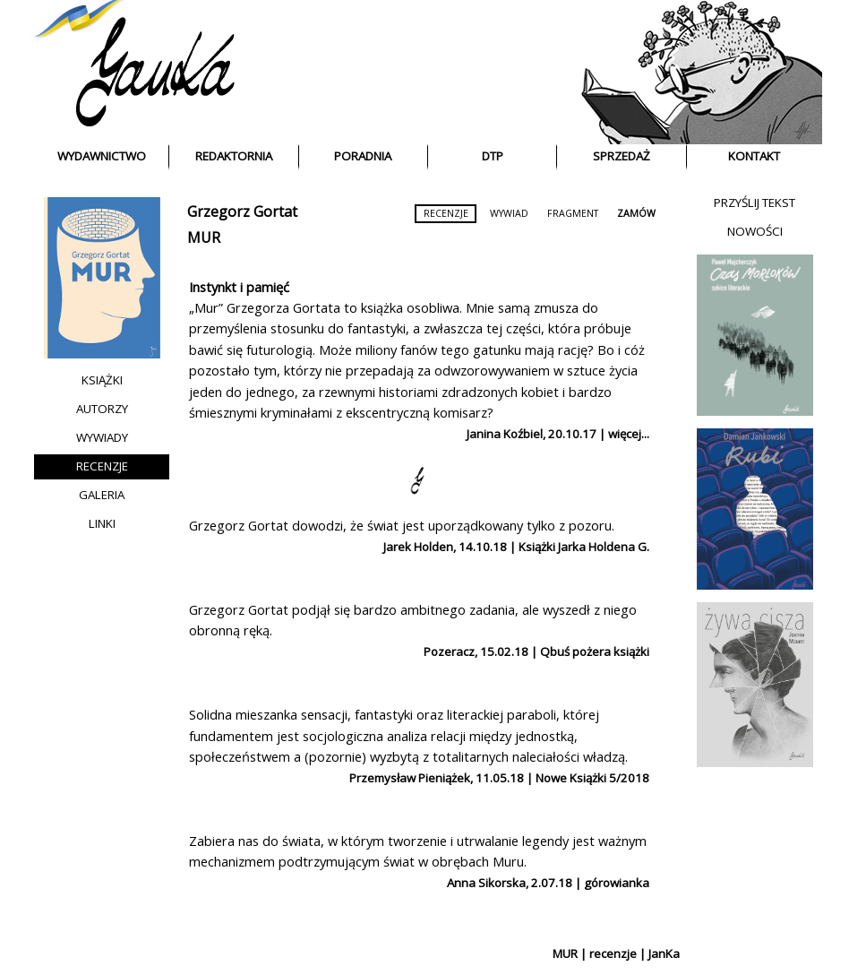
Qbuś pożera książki (594, 651)
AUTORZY (102, 409)
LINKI (102, 523)
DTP (492, 156)
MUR (203, 237)
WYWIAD (509, 213)
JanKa (664, 953)
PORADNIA (362, 156)
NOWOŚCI (755, 231)
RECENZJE (102, 466)
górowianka (616, 883)
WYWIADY (102, 437)
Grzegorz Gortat (242, 211)
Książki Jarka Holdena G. (584, 547)
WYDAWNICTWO (101, 156)
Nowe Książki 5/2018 (592, 778)
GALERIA (101, 495)
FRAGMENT (572, 213)
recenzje (613, 953)
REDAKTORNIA (233, 156)
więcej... (628, 434)
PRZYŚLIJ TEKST (754, 202)
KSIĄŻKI (102, 380)
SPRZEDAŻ (621, 156)
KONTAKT (754, 156)
